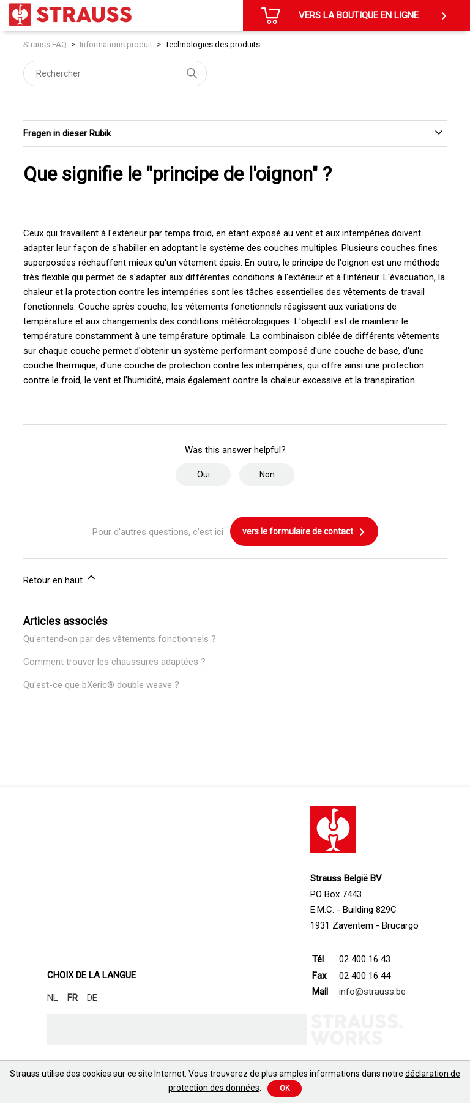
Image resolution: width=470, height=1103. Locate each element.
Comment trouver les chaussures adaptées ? (114, 661)
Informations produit (116, 44)
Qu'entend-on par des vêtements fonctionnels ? (119, 639)
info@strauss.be (372, 991)
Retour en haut (60, 578)
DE (92, 997)
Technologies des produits (212, 44)
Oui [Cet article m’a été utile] (203, 474)
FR (72, 997)
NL (52, 997)
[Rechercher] (115, 73)
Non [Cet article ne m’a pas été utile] (267, 474)
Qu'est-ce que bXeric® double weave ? (101, 684)
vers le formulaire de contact (304, 532)
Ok (284, 1088)
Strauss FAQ (46, 44)
